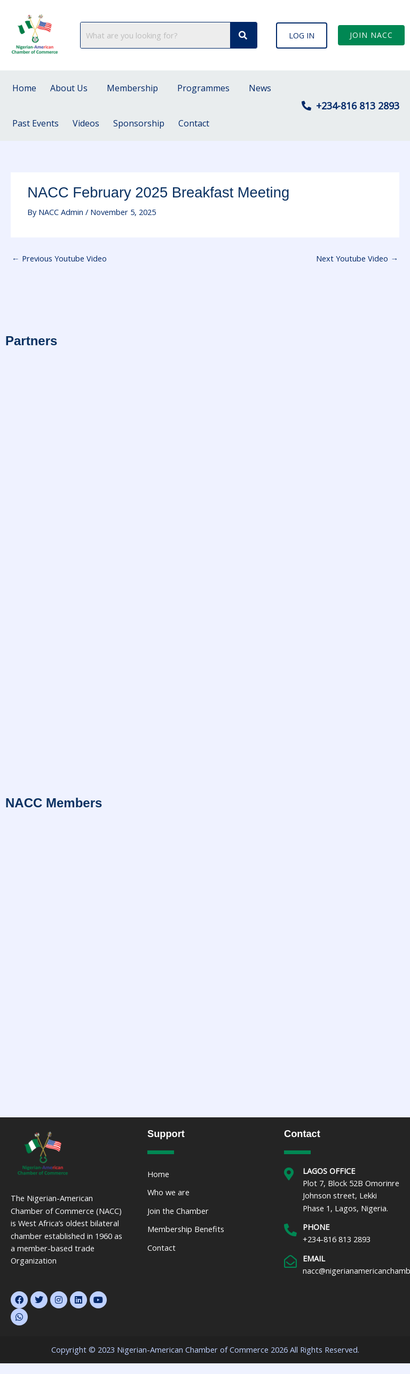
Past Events (35, 123)
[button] (301, 35)
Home (24, 88)
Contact (193, 123)
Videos (86, 123)
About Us (69, 88)
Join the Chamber (178, 1210)
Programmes (203, 88)
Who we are (168, 1192)
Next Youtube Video (357, 258)
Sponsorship (138, 123)
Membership (132, 88)
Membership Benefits (185, 1229)
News (260, 88)
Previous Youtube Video (59, 258)
